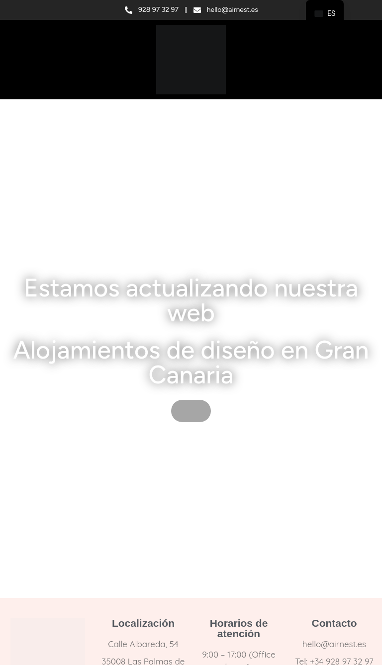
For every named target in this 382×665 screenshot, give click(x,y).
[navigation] (325, 13)
